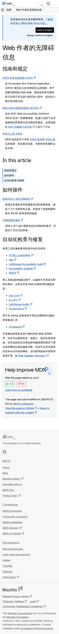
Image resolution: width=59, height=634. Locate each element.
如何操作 (9, 175)
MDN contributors (23, 403)
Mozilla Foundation (18, 617)
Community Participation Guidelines (23, 606)
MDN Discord (11, 527)
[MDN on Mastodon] (21, 452)
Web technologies (13, 548)
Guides (6, 560)
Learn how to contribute (18, 390)
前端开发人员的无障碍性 (16, 198)
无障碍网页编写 (11, 220)
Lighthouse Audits (19, 304)
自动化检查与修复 (14, 180)
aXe (11, 259)
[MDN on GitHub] (4, 452)
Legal (33, 601)
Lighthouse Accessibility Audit (26, 264)
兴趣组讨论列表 (20, 126)
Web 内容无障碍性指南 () (21, 108)
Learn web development (16, 554)
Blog (5, 473)
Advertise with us (12, 484)
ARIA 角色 (36, 139)
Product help (10, 495)
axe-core (14, 295)
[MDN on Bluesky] (10, 452)
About (6, 467)
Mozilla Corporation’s (20, 613)
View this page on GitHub (19, 408)
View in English (45, 30)
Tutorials (7, 565)
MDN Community (12, 511)
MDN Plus (8, 490)
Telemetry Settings (13, 601)
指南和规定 (15, 69)
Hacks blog (9, 577)
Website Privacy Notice (16, 596)
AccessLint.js (16, 308)
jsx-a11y (13, 299)
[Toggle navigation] (55, 3)
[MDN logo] (9, 437)
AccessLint (15, 326)
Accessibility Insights (21, 268)
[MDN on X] (16, 452)
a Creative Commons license (36, 628)
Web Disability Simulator (32, 355)
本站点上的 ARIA (12, 133)
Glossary (8, 571)
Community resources (15, 516)
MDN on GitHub (12, 533)
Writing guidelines (12, 522)
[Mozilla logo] (13, 589)
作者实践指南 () (18, 77)
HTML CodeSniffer (19, 255)
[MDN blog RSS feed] (27, 452)
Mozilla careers (12, 478)
